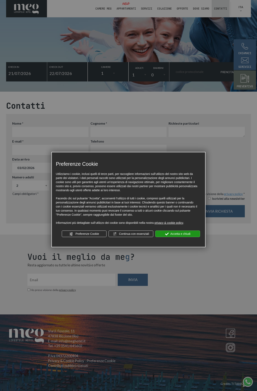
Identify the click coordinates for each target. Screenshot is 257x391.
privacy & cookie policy (169, 222)
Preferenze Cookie (84, 234)
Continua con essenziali (131, 234)
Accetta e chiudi (178, 234)
